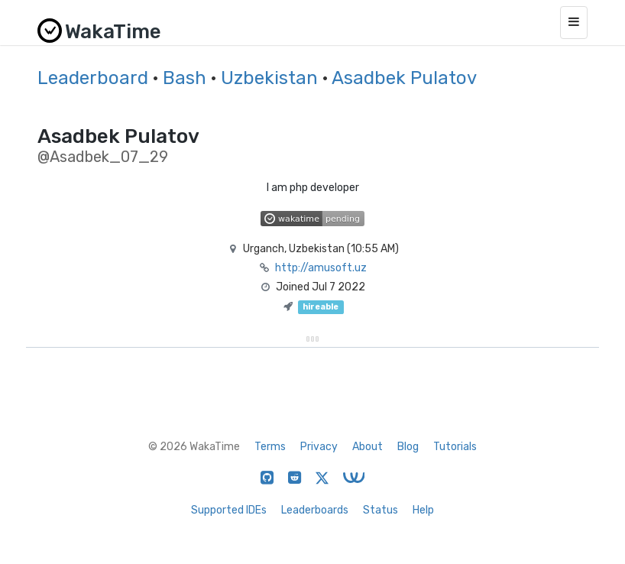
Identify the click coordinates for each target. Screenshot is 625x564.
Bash (184, 78)
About (367, 446)
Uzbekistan (269, 78)
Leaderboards (314, 510)
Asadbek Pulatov (404, 78)
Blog (408, 446)
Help (423, 510)
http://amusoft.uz (321, 267)
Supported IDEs (229, 510)
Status (380, 510)
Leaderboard (92, 78)
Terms (270, 446)
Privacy (319, 446)
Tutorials (455, 446)
